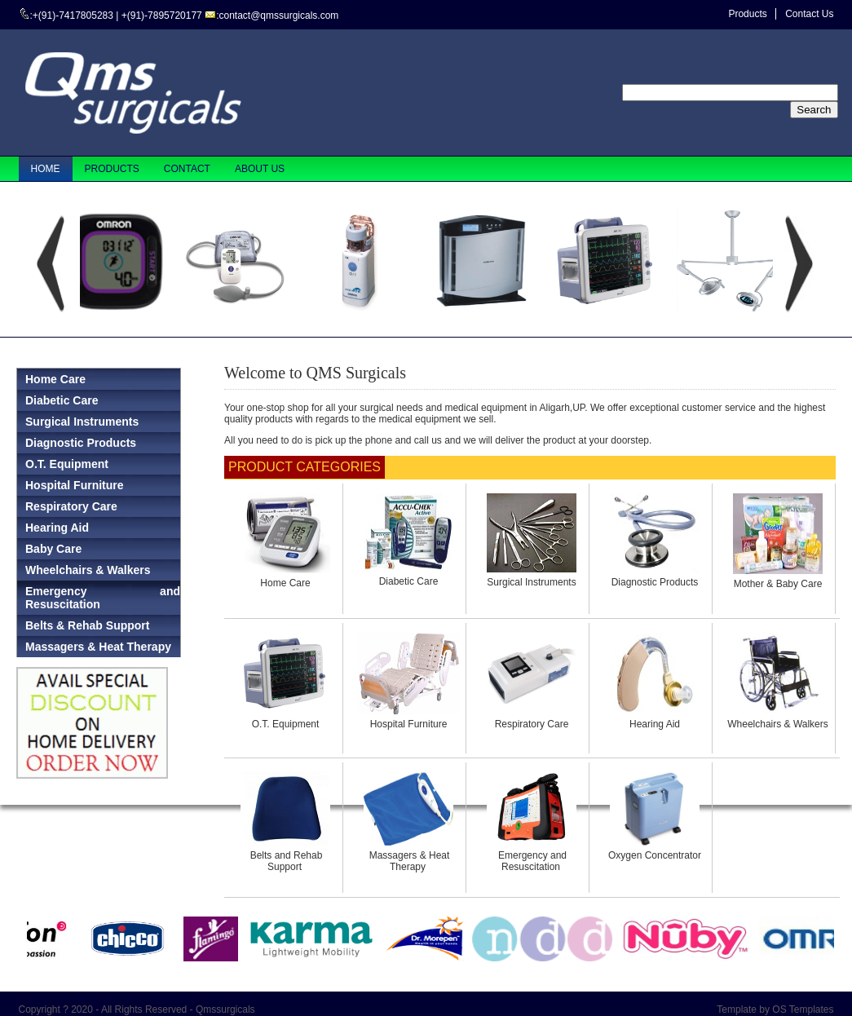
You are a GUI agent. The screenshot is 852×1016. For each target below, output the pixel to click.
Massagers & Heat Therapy (98, 646)
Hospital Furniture (409, 724)
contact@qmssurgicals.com (278, 15)
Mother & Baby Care (778, 584)
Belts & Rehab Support (87, 625)
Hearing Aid (654, 724)
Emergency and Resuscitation (102, 598)
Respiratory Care (532, 724)
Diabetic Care (409, 581)
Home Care (285, 583)
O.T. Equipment (286, 724)
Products (747, 14)
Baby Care (53, 548)
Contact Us (809, 14)
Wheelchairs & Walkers (777, 724)
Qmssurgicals (225, 1009)
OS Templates (802, 1009)
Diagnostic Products (655, 582)
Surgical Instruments (531, 582)
